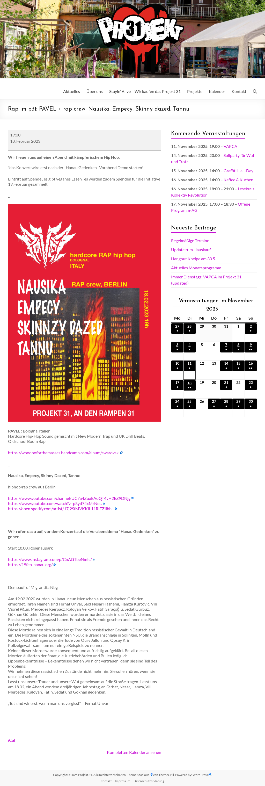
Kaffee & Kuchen (238, 179)
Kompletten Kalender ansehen (134, 752)
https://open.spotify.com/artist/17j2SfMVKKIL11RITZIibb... (61, 508)
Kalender (217, 91)
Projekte (194, 91)
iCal (11, 740)
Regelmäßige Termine (190, 240)
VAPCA (230, 146)
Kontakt (239, 91)
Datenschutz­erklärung (149, 781)
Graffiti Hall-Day (238, 170)
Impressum (122, 781)
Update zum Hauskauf (191, 249)
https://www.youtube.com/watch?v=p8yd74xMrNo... (55, 503)
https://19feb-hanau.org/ (30, 564)
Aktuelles (71, 91)
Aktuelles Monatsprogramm (196, 267)
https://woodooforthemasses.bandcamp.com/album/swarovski (64, 452)
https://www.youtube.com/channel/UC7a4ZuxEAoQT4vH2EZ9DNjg (69, 498)
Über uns (94, 91)
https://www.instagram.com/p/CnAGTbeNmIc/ (50, 559)
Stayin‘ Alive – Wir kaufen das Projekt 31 (145, 91)
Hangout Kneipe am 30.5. (193, 258)
